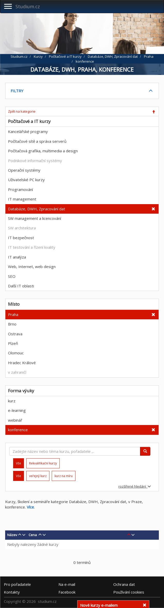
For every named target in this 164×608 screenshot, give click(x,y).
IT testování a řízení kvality (31, 247)
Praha (13, 314)
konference (18, 429)
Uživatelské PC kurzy (26, 179)
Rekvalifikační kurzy (43, 463)
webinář (15, 420)
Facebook (66, 592)
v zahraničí (17, 372)
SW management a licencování (34, 218)
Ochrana (124, 584)
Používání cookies (128, 592)
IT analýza (17, 257)
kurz (11, 400)
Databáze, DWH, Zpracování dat (36, 208)
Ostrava (15, 333)
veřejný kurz (38, 476)
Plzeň (13, 343)
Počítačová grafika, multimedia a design (43, 150)
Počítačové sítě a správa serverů (37, 141)
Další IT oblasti (21, 285)
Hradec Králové (22, 362)
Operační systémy (24, 170)
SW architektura (22, 227)
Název (12, 534)
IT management (22, 199)
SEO (11, 276)
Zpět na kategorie (22, 111)
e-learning (17, 410)
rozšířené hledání (134, 486)
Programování (20, 189)
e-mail (66, 584)
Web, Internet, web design (32, 266)
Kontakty (12, 592)
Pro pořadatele (17, 584)
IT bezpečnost (21, 237)
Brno (12, 324)
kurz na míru (64, 476)
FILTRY (17, 90)
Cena (33, 534)
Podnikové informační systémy (35, 160)
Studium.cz (27, 6)
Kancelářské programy (28, 131)
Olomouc (16, 352)
